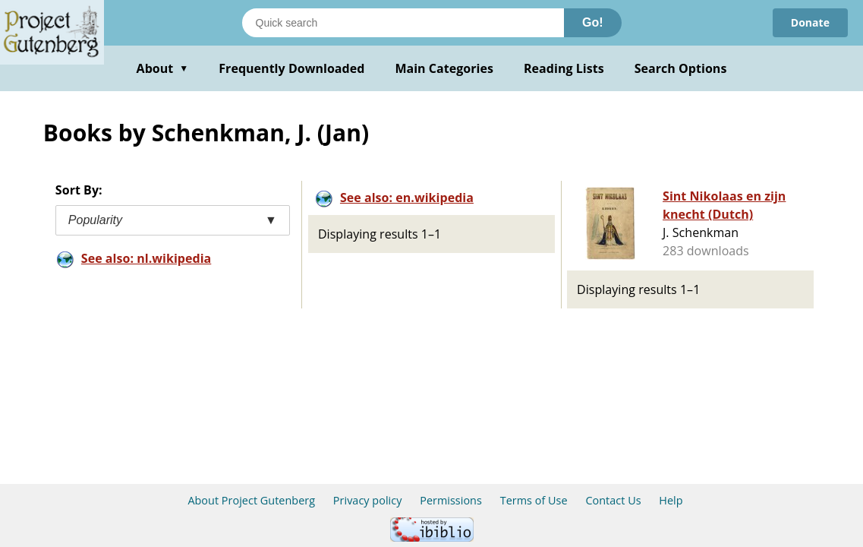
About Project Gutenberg (251, 500)
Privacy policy (367, 500)
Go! (592, 22)
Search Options (681, 68)
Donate (810, 22)
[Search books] (403, 22)
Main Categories (444, 68)
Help (670, 500)
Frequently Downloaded (291, 68)
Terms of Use (534, 500)
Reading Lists (564, 68)
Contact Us (613, 500)
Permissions (451, 500)
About (163, 68)
